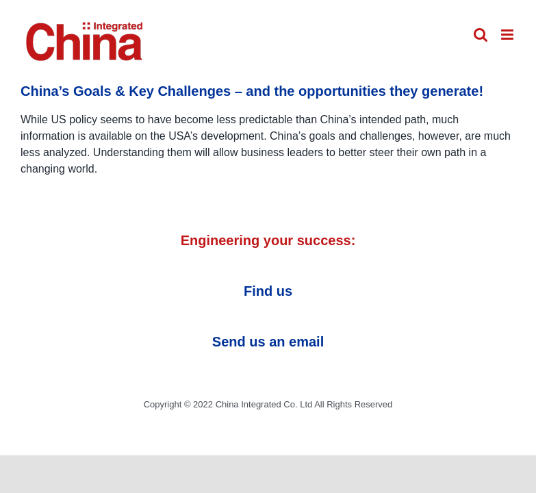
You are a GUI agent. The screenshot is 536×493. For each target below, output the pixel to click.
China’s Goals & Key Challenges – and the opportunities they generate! (252, 91)
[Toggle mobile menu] (508, 34)
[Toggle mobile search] (480, 34)
